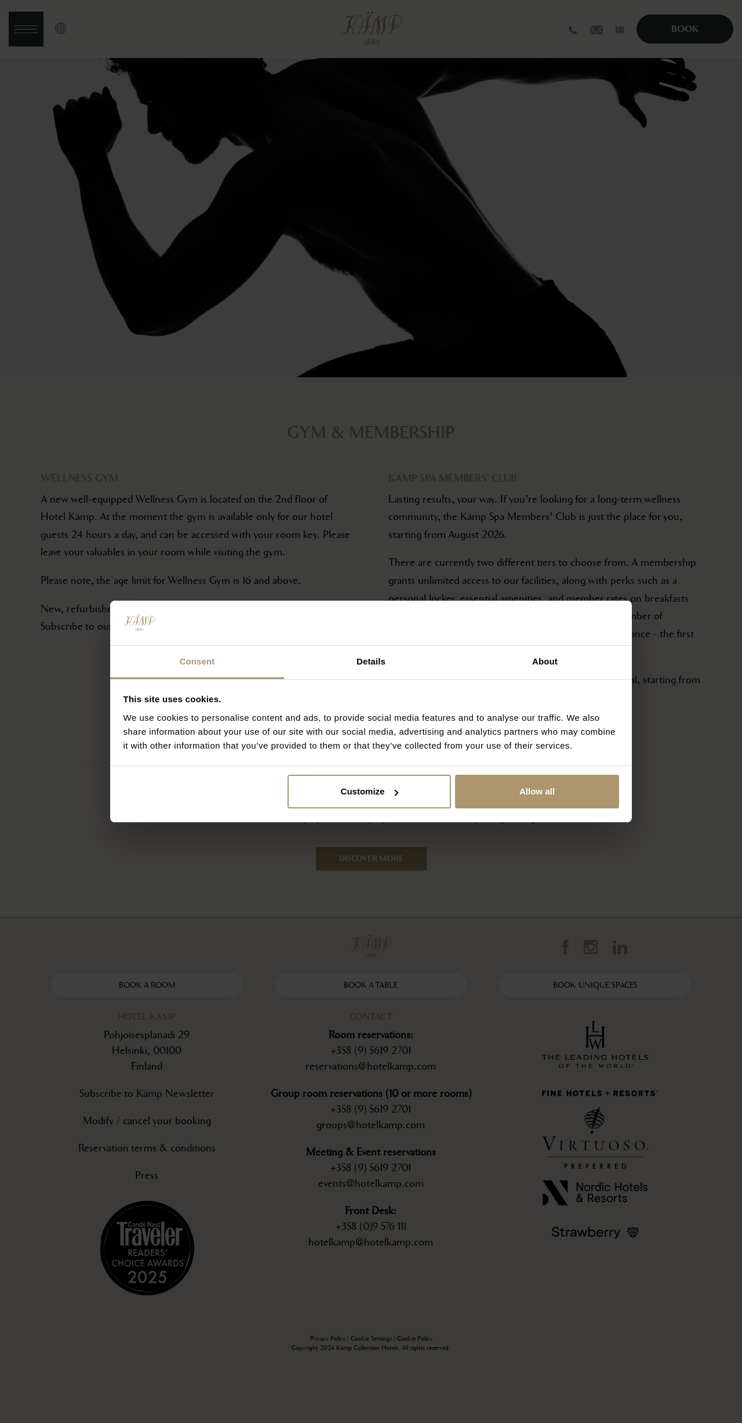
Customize (370, 791)
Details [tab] (371, 661)
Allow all (537, 791)
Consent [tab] (197, 661)
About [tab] (545, 661)
